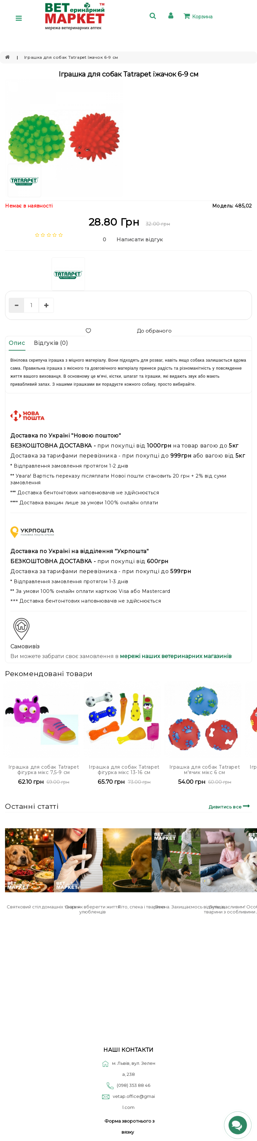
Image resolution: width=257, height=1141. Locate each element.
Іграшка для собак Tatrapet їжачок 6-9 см (71, 57)
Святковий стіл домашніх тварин (43, 906)
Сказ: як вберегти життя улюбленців (92, 909)
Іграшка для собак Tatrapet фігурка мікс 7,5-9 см (43, 769)
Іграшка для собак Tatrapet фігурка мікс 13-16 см (124, 769)
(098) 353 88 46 (133, 1085)
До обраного (128, 331)
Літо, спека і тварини (141, 906)
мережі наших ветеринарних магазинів (175, 656)
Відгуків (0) (51, 343)
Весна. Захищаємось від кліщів (190, 906)
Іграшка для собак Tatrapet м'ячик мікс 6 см (204, 769)
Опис (17, 343)
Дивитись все (230, 805)
